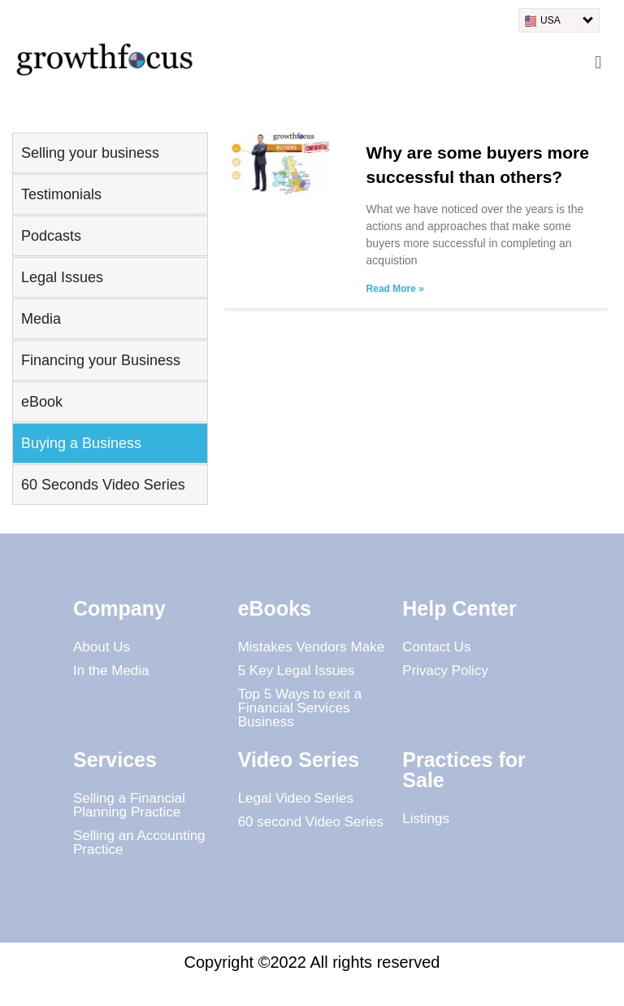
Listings (425, 818)
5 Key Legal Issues (296, 670)
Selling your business (90, 153)
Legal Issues (62, 277)
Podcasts (51, 236)
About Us (101, 647)
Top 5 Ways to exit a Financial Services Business (300, 707)
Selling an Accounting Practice (139, 842)
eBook (42, 402)
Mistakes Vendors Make (311, 647)
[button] (598, 62)
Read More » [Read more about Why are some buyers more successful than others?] (395, 288)
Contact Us (436, 647)
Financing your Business (100, 360)
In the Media (111, 670)
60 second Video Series (311, 822)
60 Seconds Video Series (103, 485)
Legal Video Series (295, 798)
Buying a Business (81, 443)
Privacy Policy (445, 670)
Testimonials (61, 194)
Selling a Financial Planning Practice (129, 805)
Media (41, 319)
